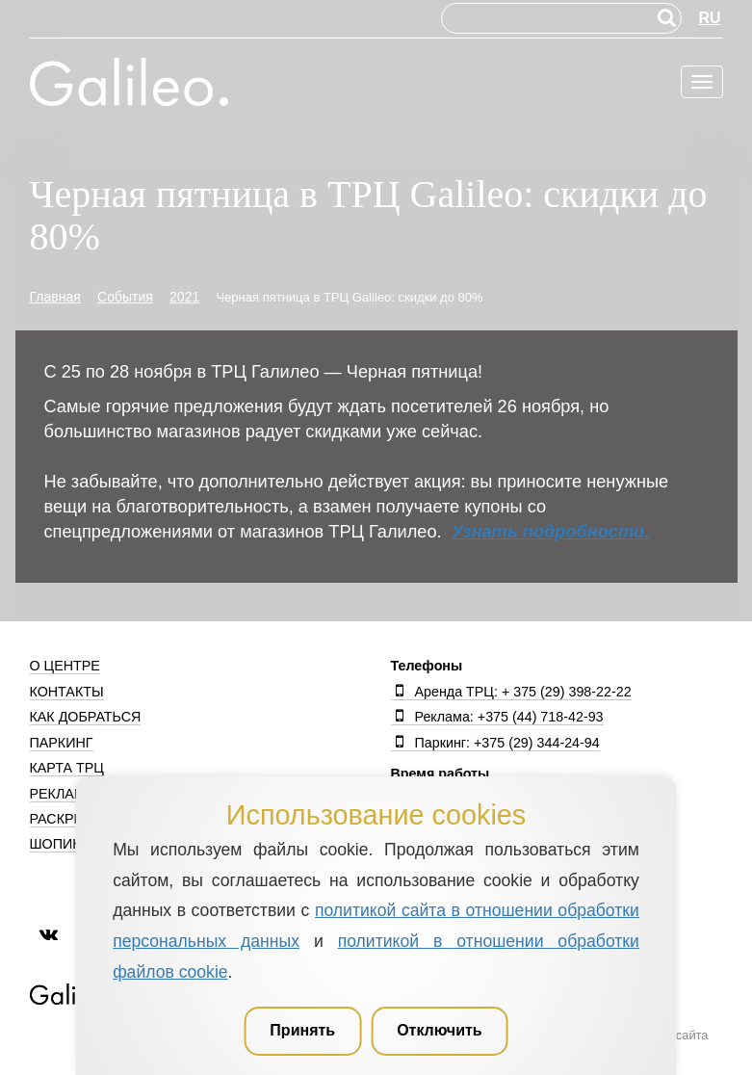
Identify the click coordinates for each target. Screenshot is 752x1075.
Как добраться (86, 716)
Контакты (67, 691)
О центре (65, 665)
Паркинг (61, 742)
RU (709, 18)
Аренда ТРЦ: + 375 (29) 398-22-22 (511, 691)
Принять (302, 1030)
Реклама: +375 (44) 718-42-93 (497, 716)
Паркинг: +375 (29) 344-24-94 (495, 742)
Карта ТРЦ (67, 767)
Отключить (439, 1030)
